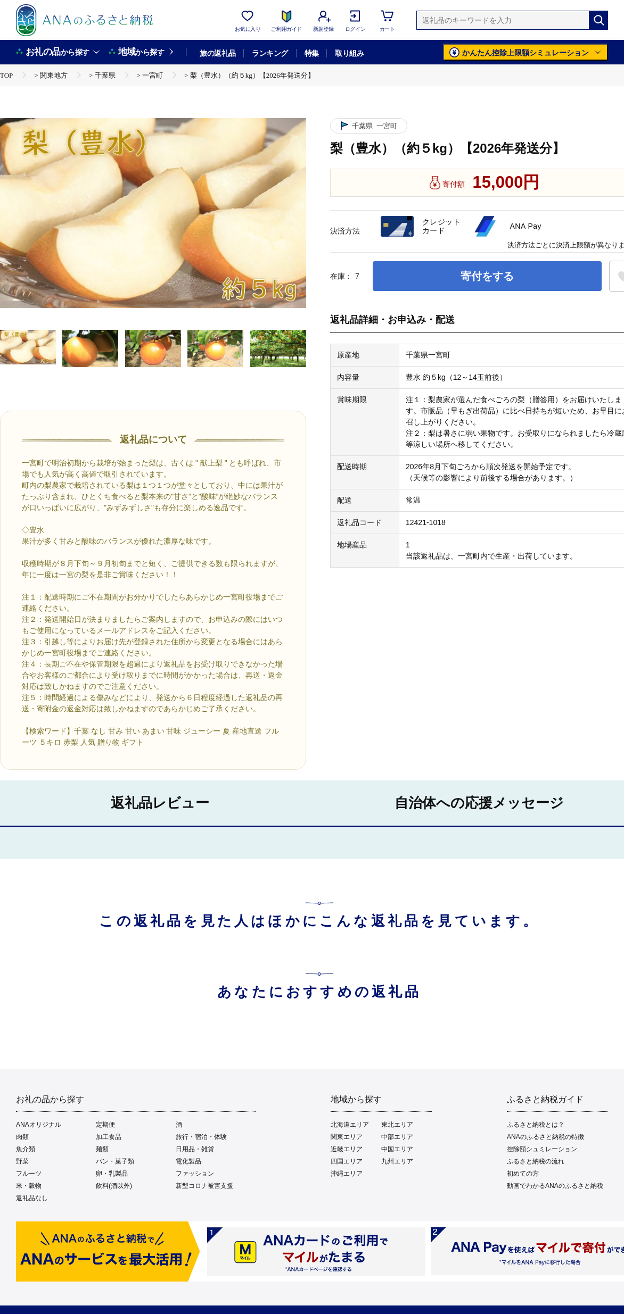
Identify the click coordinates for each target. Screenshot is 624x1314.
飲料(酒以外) (114, 1186)
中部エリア (397, 1137)
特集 (312, 53)
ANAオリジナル (38, 1124)
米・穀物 (29, 1186)
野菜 (22, 1161)
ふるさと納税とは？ (535, 1124)
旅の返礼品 (217, 53)
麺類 (102, 1149)
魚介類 (25, 1149)
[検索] (598, 20)
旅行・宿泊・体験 (201, 1137)
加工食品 (108, 1137)
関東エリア (347, 1137)
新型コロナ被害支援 (204, 1186)
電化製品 (188, 1161)
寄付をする (487, 276)
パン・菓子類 (115, 1161)
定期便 (105, 1124)
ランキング (270, 53)
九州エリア (397, 1161)
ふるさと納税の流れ (535, 1161)
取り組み (349, 53)
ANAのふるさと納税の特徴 (545, 1137)
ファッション (195, 1173)
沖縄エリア (347, 1173)
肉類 (22, 1137)
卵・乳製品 (112, 1173)
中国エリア (397, 1149)
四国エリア (347, 1161)
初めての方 (523, 1173)
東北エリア (397, 1124)
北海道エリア (350, 1124)
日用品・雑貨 (195, 1149)
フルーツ (29, 1173)
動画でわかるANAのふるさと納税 (555, 1186)
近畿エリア (347, 1149)
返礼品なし (32, 1198)
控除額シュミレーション (542, 1149)
